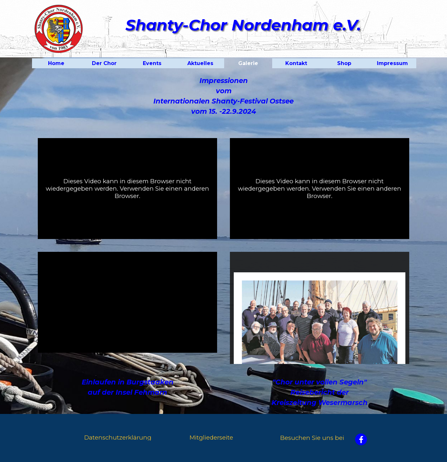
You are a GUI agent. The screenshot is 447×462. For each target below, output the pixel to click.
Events (152, 63)
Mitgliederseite (211, 437)
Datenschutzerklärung (117, 437)
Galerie (248, 63)
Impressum (392, 63)
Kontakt (296, 63)
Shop (344, 63)
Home (56, 63)
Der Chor (104, 63)
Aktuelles (200, 63)
